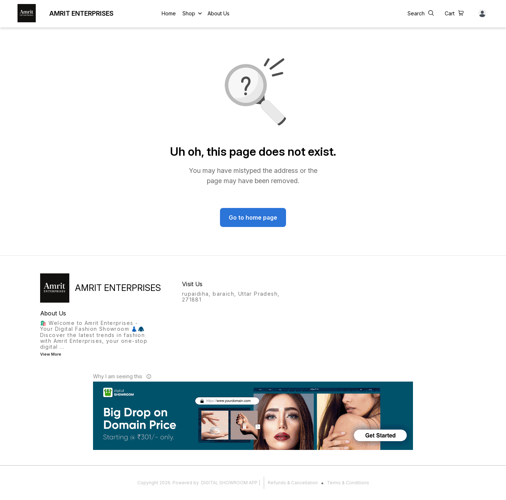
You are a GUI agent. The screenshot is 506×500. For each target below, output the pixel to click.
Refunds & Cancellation (293, 482)
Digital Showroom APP (229, 482)
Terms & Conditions (348, 482)
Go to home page (253, 217)
